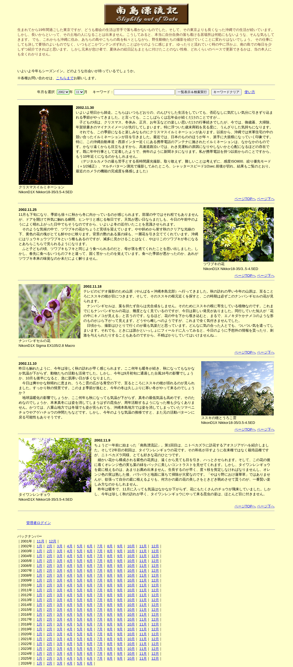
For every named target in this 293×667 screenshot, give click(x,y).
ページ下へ (266, 199)
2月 (49, 546)
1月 (39, 546)
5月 (79, 546)
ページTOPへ (245, 199)
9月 (120, 546)
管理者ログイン (38, 523)
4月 (69, 546)
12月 (52, 541)
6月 (89, 546)
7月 (100, 546)
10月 (131, 546)
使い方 (250, 92)
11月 (40, 541)
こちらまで (65, 78)
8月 (110, 546)
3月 (59, 546)
